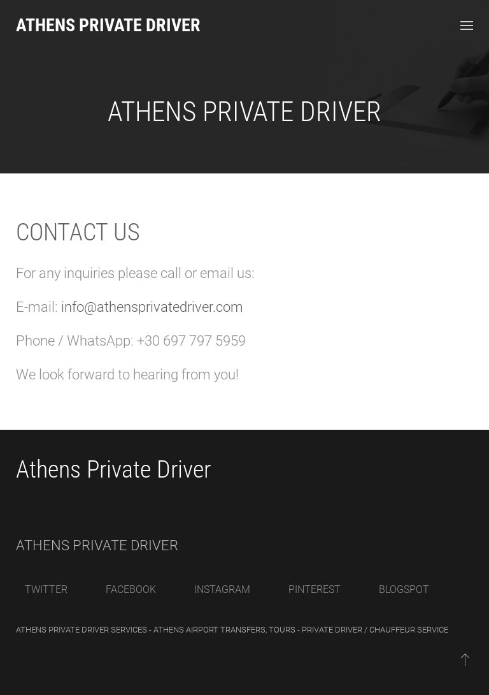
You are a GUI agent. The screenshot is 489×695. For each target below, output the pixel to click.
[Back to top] (465, 659)
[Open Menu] (466, 25)
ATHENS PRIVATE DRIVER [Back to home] (108, 25)
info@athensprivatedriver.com (152, 307)
